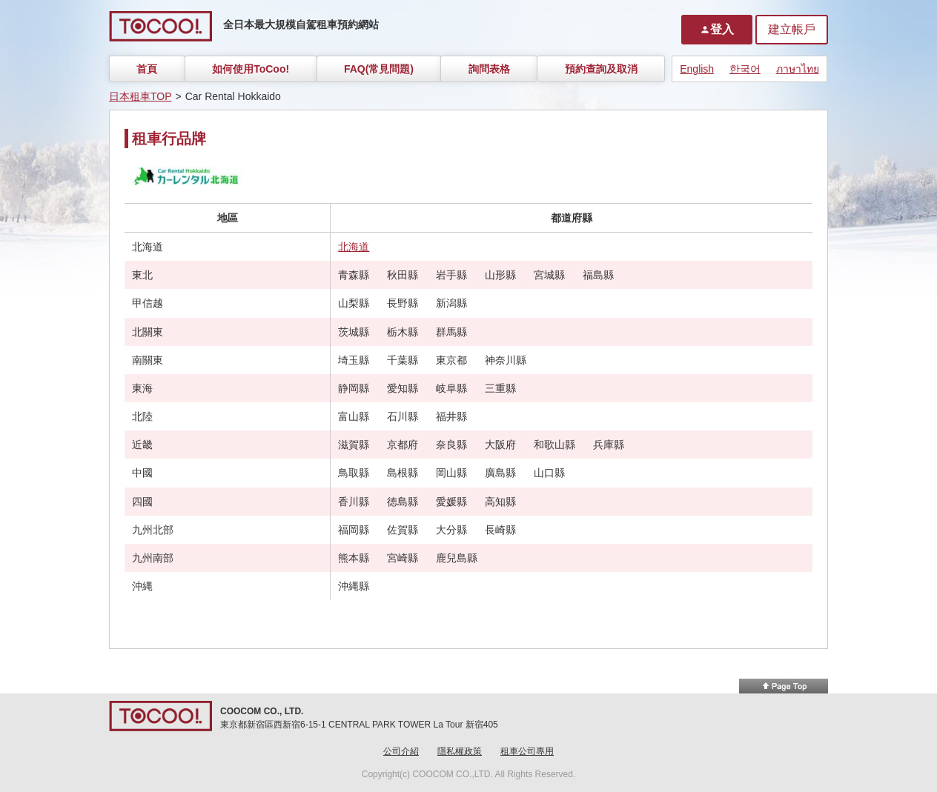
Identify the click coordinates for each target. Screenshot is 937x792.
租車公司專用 (527, 751)
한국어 (745, 69)
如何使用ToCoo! (250, 69)
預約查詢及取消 (601, 69)
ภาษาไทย (797, 69)
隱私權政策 (459, 751)
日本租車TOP (140, 96)
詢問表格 (489, 69)
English (697, 69)
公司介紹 (401, 751)
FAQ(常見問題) (379, 69)
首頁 (146, 69)
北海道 (353, 247)
